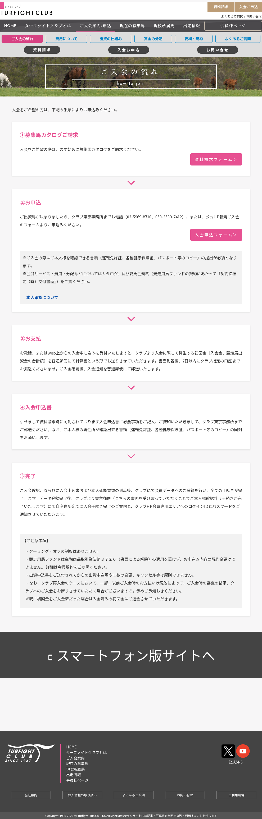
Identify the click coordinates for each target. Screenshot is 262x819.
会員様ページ (233, 25)
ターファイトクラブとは (48, 25)
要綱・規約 (193, 38)
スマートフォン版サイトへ (131, 654)
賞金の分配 (153, 38)
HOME (10, 26)
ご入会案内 (75, 758)
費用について (66, 38)
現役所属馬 (164, 25)
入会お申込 (248, 6)
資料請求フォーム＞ (216, 159)
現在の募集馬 (132, 25)
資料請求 (221, 6)
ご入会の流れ (22, 38)
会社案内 (31, 795)
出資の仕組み (111, 38)
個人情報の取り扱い (82, 795)
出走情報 (191, 25)
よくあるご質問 (232, 16)
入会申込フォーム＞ (216, 234)
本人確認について (42, 297)
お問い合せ (254, 16)
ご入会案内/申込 (95, 25)
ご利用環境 (236, 795)
